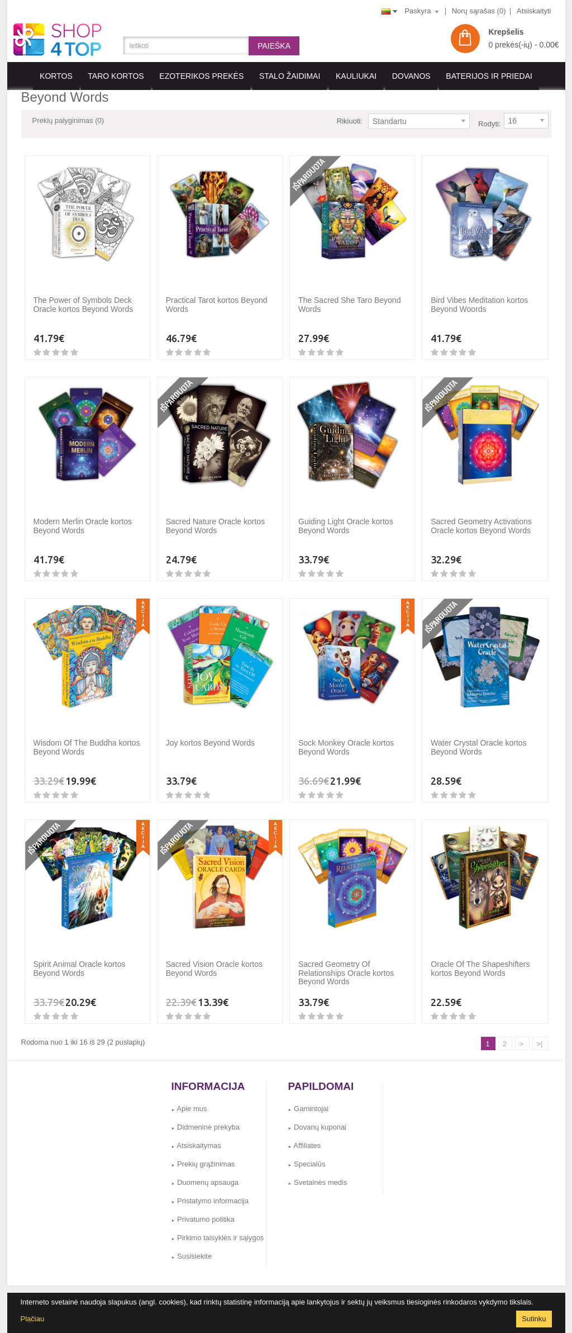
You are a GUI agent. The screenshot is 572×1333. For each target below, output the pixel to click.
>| (540, 1035)
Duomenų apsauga (205, 1174)
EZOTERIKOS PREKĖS (201, 76)
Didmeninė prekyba (205, 1118)
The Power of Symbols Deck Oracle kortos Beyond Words (84, 296)
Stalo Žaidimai (289, 76)
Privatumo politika (203, 1211)
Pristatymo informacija (210, 1192)
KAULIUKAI (356, 76)
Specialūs (307, 1155)
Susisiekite (191, 1248)
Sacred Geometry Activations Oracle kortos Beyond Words (481, 517)
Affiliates (304, 1137)
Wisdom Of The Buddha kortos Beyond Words (87, 738)
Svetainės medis (317, 1174)
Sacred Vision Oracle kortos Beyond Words (214, 960)
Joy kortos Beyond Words (210, 734)
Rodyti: (489, 121)
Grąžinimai (300, 1289)
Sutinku (534, 1319)
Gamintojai (308, 1100)
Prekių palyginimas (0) (68, 120)
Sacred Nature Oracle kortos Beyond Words (215, 517)
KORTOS (56, 76)
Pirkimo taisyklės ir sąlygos (217, 1229)
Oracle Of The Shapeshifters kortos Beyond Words (480, 960)
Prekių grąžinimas (203, 1155)
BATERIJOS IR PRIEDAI (489, 76)
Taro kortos (116, 76)
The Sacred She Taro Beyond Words (349, 296)
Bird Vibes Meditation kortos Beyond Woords (479, 296)
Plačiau (33, 1319)
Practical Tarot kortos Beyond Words (217, 296)
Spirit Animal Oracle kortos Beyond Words (80, 960)
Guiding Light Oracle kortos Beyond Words (345, 517)
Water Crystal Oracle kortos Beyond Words (478, 738)
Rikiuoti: (350, 121)
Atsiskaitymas (196, 1137)
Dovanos (411, 76)
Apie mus (189, 1100)
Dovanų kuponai (317, 1118)
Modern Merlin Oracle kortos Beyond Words (83, 517)
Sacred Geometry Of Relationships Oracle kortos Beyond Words (346, 964)
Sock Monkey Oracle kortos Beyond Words (346, 738)
